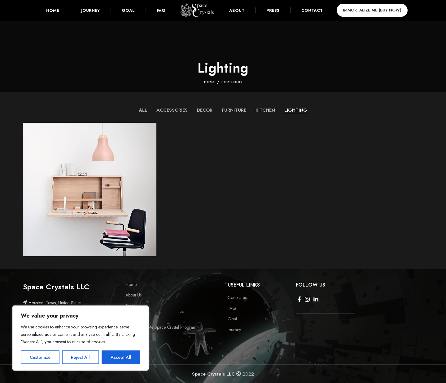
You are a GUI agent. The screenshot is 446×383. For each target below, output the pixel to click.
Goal (232, 319)
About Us (133, 295)
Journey (234, 330)
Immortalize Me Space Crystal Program (160, 327)
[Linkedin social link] (316, 299)
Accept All (121, 357)
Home (209, 81)
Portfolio (231, 81)
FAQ (232, 308)
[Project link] (89, 190)
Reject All (80, 357)
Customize (40, 357)
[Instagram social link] (307, 299)
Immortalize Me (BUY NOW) (377, 13)
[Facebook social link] (299, 299)
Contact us (237, 298)
